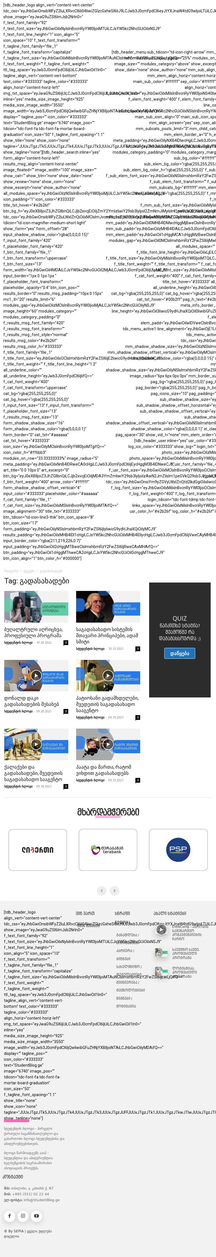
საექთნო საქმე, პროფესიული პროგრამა (185, 954)
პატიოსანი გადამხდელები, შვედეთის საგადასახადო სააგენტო (107, 704)
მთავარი (11, 571)
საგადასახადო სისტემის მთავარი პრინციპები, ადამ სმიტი (107, 635)
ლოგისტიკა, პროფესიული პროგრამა (184, 973)
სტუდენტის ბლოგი (18, 642)
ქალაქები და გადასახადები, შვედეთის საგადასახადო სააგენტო (33, 773)
